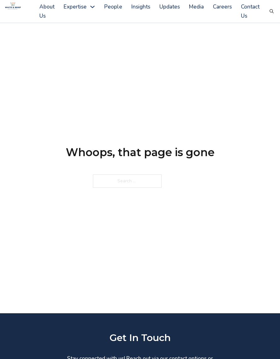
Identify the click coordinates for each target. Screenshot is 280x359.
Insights (140, 6)
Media (196, 6)
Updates (169, 6)
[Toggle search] (272, 11)
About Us (46, 11)
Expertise (75, 6)
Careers (222, 6)
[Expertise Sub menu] (92, 6)
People (113, 6)
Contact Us (250, 11)
